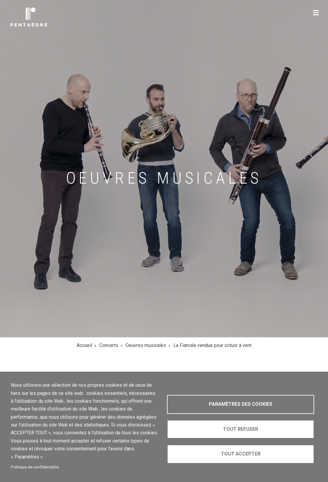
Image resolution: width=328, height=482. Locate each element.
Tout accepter (241, 454)
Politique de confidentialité (35, 467)
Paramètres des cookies (240, 404)
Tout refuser (240, 429)
